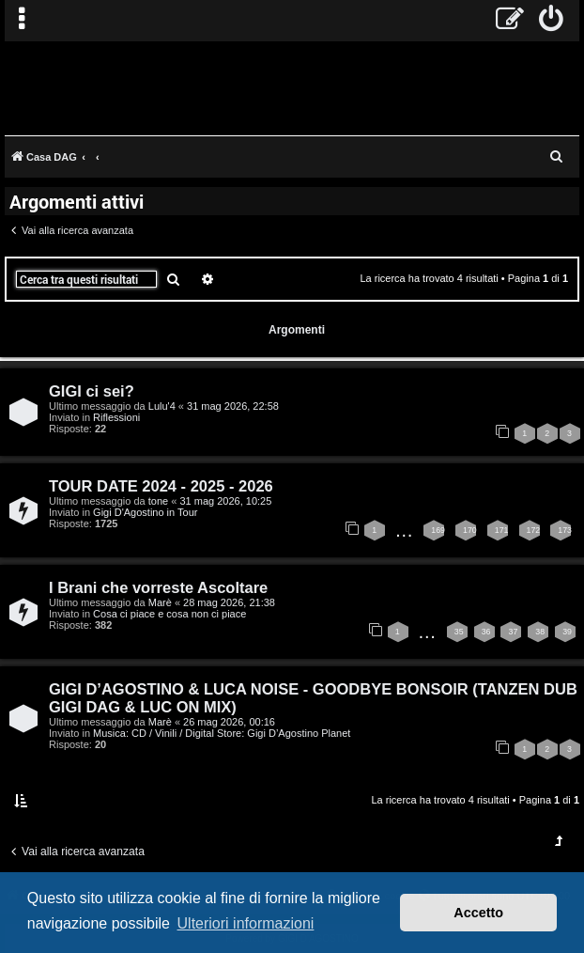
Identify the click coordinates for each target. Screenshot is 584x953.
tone (158, 501)
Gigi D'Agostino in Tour (145, 512)
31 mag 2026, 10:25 (225, 501)
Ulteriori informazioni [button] (246, 923)
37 (512, 631)
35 (459, 631)
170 (470, 530)
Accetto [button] (478, 912)
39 (567, 631)
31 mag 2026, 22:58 (233, 406)
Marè (160, 602)
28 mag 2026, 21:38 (229, 602)
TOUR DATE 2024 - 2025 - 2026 (161, 485)
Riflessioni (116, 417)
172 (534, 530)
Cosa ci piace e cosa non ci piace (169, 613)
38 (540, 631)
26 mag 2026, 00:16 (229, 721)
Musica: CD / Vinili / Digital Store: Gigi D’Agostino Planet (221, 733)
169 (438, 530)
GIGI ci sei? (91, 391)
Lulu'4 (162, 406)
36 (486, 631)
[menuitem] (551, 21)
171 (502, 530)
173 (565, 530)
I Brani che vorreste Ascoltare (158, 587)
